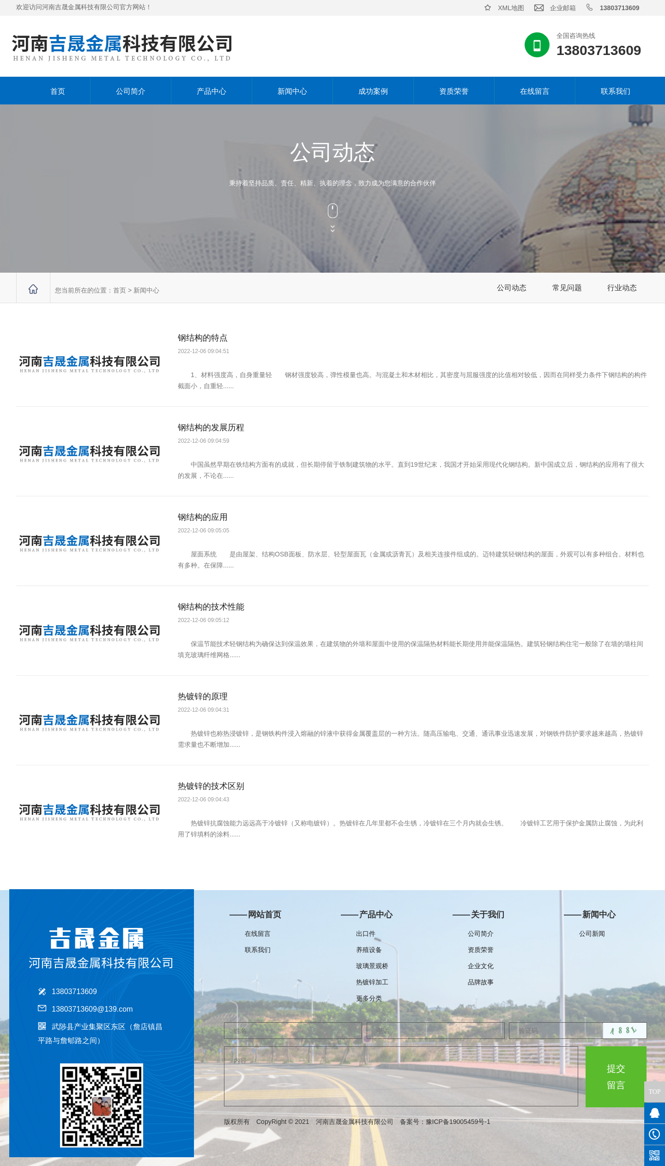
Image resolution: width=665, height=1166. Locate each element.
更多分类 (369, 998)
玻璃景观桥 (372, 966)
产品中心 (211, 91)
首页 (49, 90)
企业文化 (481, 966)
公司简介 (130, 91)
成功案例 (373, 91)
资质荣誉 (454, 91)
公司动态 (511, 288)
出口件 (365, 933)
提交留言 (616, 1076)
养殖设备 (369, 949)
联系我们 (615, 91)
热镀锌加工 (372, 982)
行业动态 (622, 288)
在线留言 (535, 91)
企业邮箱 (563, 8)
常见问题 (567, 288)
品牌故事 (481, 982)
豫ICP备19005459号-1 (464, 1121)
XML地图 (511, 8)
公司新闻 (592, 933)
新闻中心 (292, 91)
